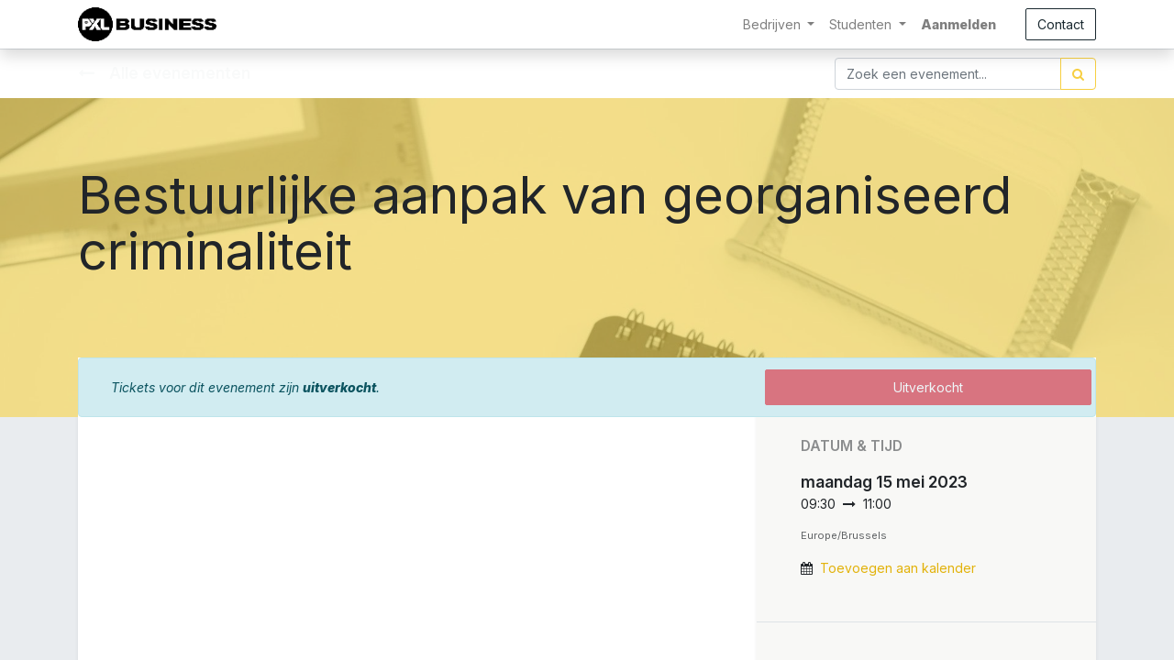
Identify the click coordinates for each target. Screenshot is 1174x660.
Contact (1060, 24)
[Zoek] (1078, 74)
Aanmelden (958, 24)
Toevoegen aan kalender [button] (898, 568)
